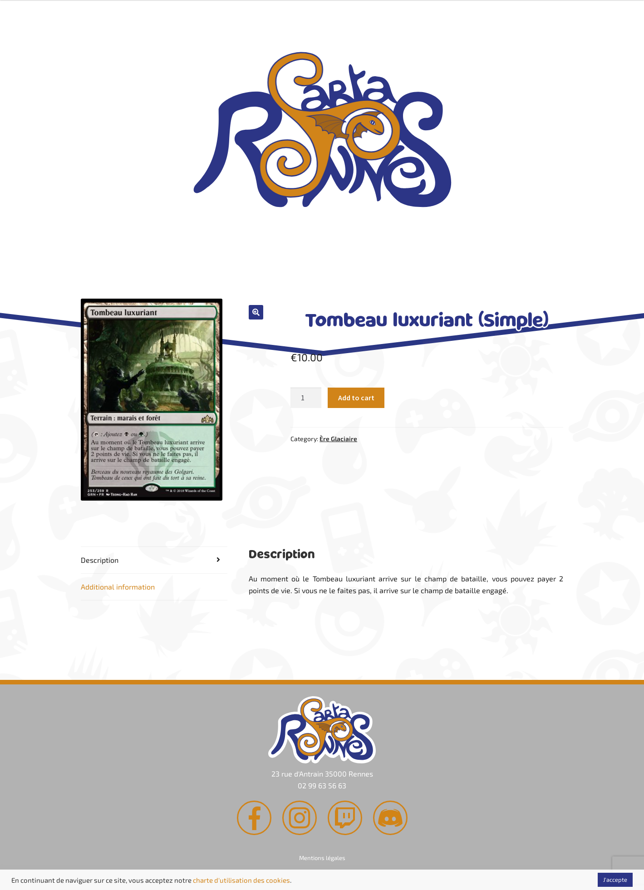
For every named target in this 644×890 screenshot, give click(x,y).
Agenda (318, 280)
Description (99, 560)
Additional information (118, 586)
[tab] (154, 560)
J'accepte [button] (615, 879)
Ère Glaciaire (338, 439)
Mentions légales (322, 857)
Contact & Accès (448, 280)
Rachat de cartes (188, 280)
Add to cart (356, 397)
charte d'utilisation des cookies (241, 880)
